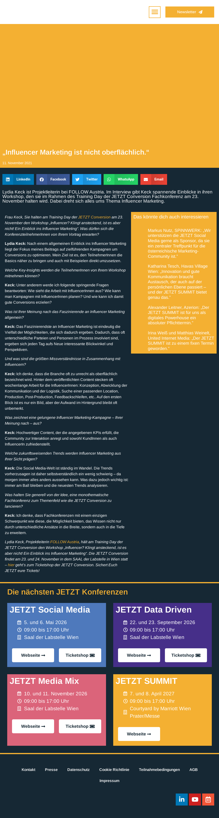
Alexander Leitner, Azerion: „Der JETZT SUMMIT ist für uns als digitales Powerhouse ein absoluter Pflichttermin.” (178, 315)
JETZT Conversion (94, 217)
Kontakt (28, 770)
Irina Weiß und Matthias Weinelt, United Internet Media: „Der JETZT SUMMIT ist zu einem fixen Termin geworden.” (181, 341)
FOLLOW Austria (64, 542)
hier (11, 565)
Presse (51, 770)
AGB (193, 770)
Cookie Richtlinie (114, 770)
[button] (155, 12)
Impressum (109, 781)
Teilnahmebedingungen (159, 770)
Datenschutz (78, 770)
